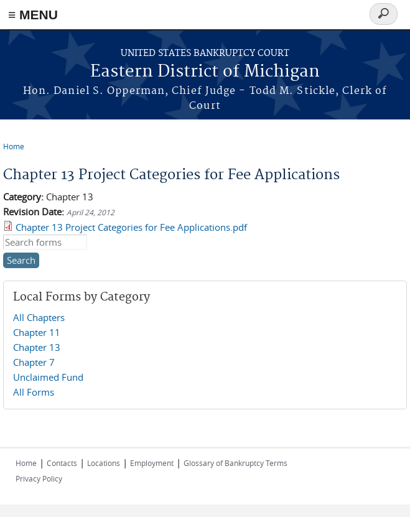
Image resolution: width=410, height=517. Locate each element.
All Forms (33, 392)
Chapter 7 (34, 362)
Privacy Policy (39, 478)
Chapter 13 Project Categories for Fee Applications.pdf (131, 227)
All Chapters (39, 317)
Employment (152, 463)
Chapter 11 (36, 332)
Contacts (62, 463)
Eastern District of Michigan (205, 72)
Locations (103, 463)
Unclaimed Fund (48, 377)
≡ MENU (33, 14)
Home (13, 146)
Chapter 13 (36, 347)
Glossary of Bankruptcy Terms (235, 463)
